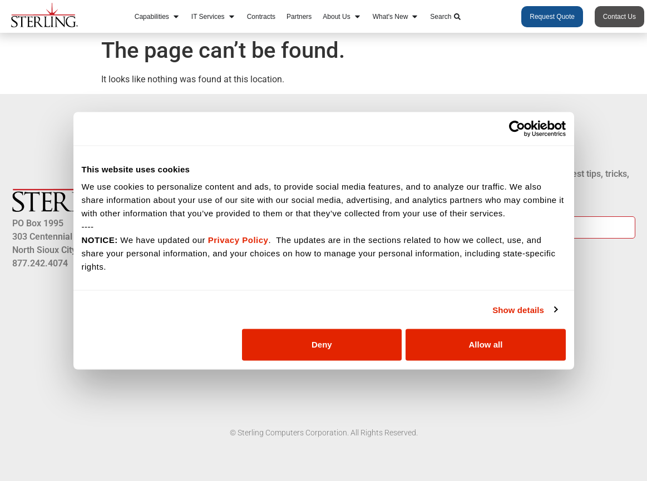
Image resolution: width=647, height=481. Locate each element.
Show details (518, 309)
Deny (322, 344)
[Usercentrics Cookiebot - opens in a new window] (517, 128)
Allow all (486, 344)
